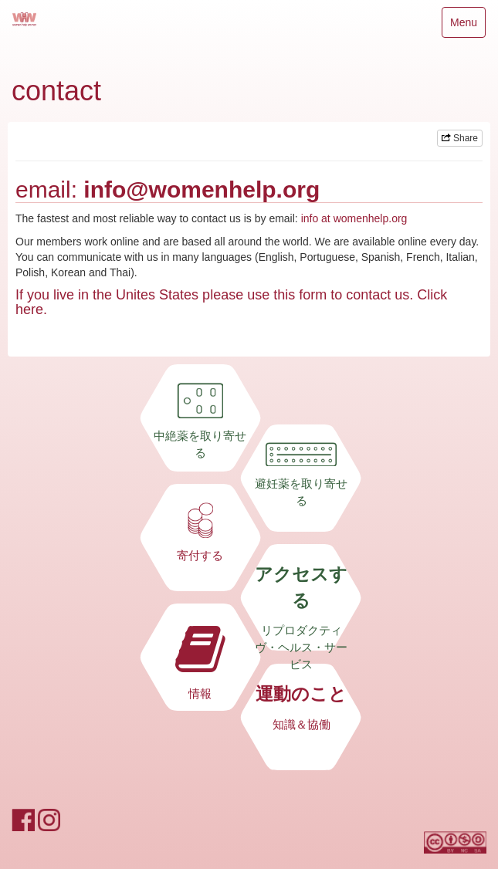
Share (460, 138)
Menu (463, 26)
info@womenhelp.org (201, 189)
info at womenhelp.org (354, 218)
